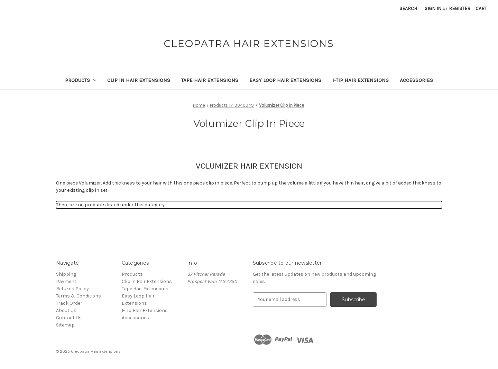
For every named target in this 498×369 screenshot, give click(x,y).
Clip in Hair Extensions (138, 80)
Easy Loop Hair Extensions (285, 80)
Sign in (433, 8)
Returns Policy (72, 289)
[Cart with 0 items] (481, 8)
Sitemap (65, 325)
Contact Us (69, 318)
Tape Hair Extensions (209, 80)
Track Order (69, 303)
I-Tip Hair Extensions (360, 80)
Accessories (416, 80)
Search (408, 8)
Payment (66, 281)
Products (80, 80)
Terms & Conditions (78, 296)
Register (459, 8)
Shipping (66, 274)
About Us (66, 310)
